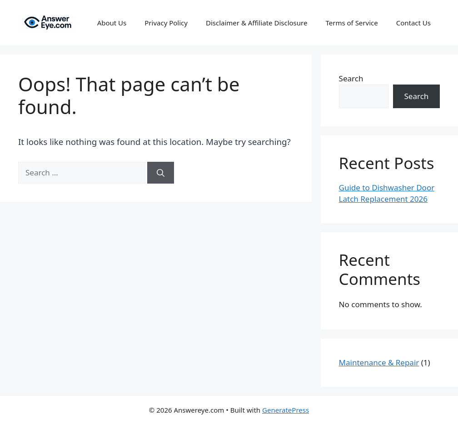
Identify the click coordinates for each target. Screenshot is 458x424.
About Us (112, 22)
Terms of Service (351, 22)
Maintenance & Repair (379, 362)
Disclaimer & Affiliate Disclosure (257, 22)
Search (351, 78)
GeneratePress (285, 409)
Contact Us (413, 22)
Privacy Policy (166, 22)
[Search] (160, 173)
